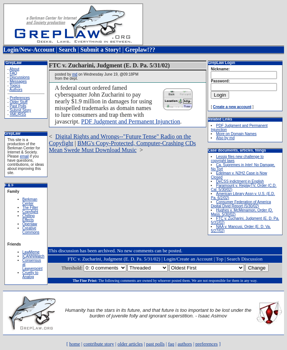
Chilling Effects (28, 218)
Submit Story (20, 110)
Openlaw (29, 224)
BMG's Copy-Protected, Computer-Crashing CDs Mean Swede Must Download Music (122, 146)
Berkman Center (29, 201)
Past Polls (18, 106)
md (74, 74)
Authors (15, 90)
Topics (15, 85)
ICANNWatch (33, 256)
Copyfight (30, 212)
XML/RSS (18, 114)
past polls (155, 344)
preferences (206, 344)
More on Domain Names (236, 134)
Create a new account (232, 107)
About (14, 69)
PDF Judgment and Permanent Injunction (130, 121)
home (74, 344)
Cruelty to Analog (30, 275)
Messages (18, 81)
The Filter (30, 208)
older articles (130, 344)
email (24, 156)
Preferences (20, 98)
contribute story (98, 344)
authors (185, 344)
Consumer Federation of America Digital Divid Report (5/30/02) (241, 204)
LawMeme (31, 252)
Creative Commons (31, 230)
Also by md (225, 138)
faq (171, 344)
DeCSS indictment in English (240, 181)
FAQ (13, 73)
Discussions (20, 77)
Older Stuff (19, 102)
